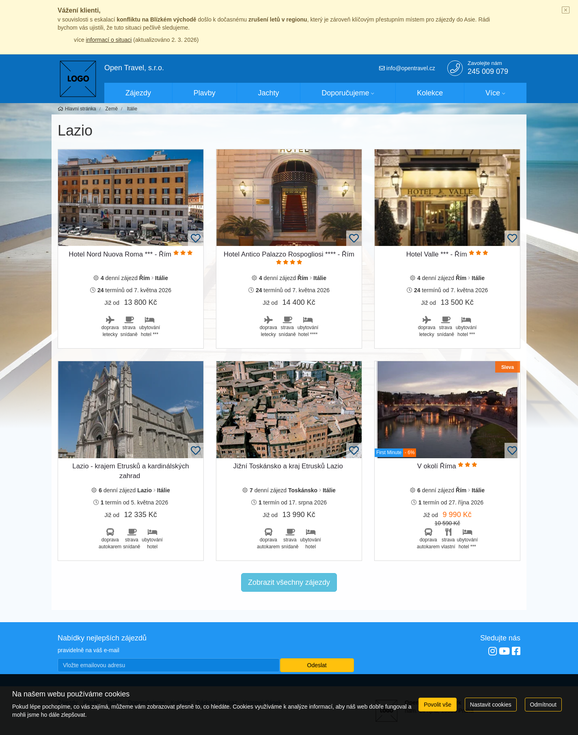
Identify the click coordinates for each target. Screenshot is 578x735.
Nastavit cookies (490, 704)
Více (492, 93)
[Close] (566, 10)
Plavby (205, 93)
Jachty (268, 93)
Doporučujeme (345, 93)
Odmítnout (543, 704)
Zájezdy (138, 93)
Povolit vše (437, 704)
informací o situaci (109, 40)
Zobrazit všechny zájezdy (289, 582)
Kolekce (430, 93)
